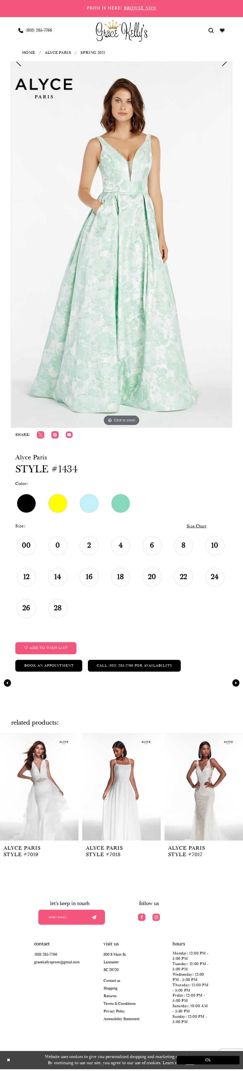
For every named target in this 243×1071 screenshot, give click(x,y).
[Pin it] (55, 435)
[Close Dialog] (36, 1062)
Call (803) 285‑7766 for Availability (136, 667)
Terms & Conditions (120, 1005)
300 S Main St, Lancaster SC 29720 (115, 964)
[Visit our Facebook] (141, 918)
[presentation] (39, 788)
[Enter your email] (73, 918)
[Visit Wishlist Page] (222, 30)
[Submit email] (93, 918)
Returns (110, 998)
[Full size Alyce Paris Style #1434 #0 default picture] (121, 244)
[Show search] (211, 30)
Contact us (112, 982)
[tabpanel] (121, 244)
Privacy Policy (114, 1013)
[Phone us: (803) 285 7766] (35, 30)
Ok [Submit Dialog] (207, 1062)
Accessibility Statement (121, 1021)
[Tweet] (40, 435)
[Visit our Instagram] (156, 918)
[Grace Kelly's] (121, 30)
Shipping (110, 990)
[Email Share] (69, 434)
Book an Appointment (49, 667)
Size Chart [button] (195, 526)
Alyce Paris (58, 53)
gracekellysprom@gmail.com (57, 964)
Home (28, 53)
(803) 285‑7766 (45, 956)
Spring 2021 (93, 53)
